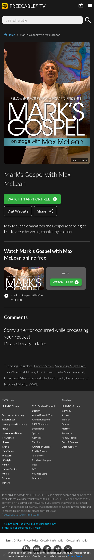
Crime (5, 446)
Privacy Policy (75, 556)
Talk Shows (38, 455)
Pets (34, 464)
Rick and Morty (15, 384)
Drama (65, 424)
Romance (67, 433)
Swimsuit (82, 378)
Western (7, 455)
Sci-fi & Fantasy (70, 442)
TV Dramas (8, 437)
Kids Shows (8, 451)
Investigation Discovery (14, 424)
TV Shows (8, 400)
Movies (66, 400)
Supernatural (74, 372)
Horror (6, 442)
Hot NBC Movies (71, 406)
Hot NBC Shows (10, 406)
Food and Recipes (41, 460)
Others (6, 482)
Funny (5, 464)
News (5, 428)
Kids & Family (9, 469)
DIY (34, 469)
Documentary (69, 446)
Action (65, 415)
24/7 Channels (40, 424)
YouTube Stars (39, 473)
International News (12, 433)
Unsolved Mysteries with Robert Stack (34, 378)
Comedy (36, 437)
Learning (36, 478)
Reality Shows (39, 451)
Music (5, 473)
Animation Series (41, 446)
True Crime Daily (49, 372)
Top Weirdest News (19, 372)
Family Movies (70, 437)
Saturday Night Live (70, 366)
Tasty (69, 378)
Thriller (36, 442)
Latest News (44, 366)
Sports (35, 433)
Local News (38, 428)
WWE (33, 384)
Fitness (6, 478)
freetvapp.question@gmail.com (20, 514)
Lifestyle (6, 460)
